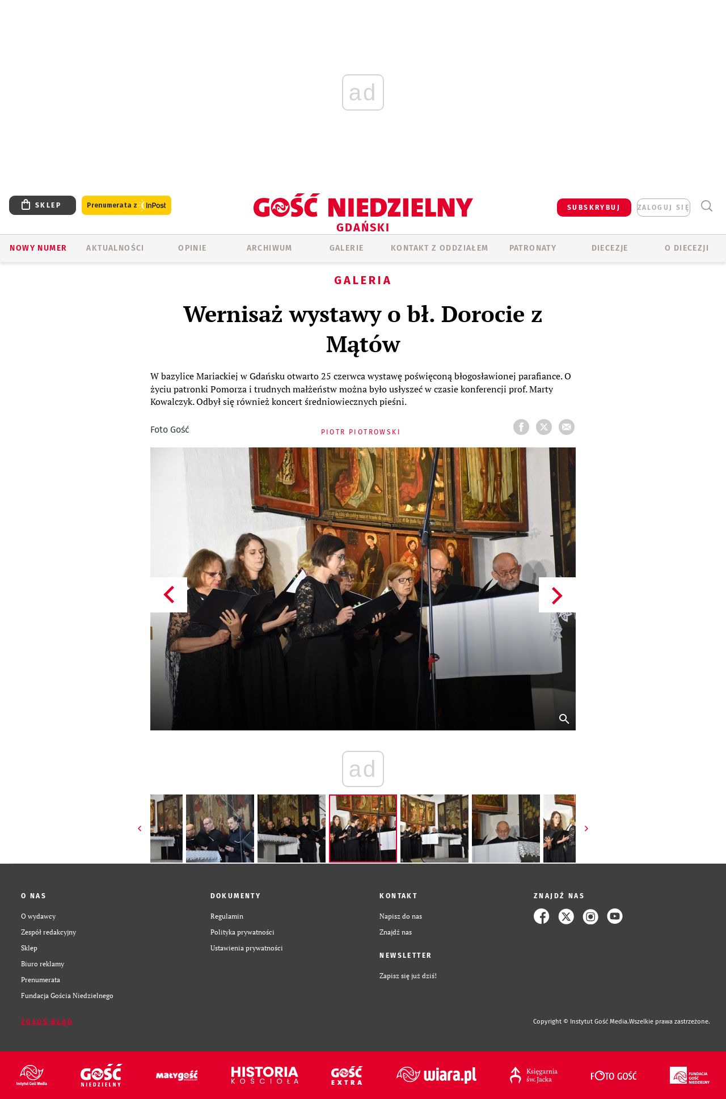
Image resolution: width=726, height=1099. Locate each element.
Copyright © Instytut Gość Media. (581, 1021)
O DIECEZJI (687, 248)
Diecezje (610, 248)
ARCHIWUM (270, 248)
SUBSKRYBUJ (594, 208)
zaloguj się (664, 208)
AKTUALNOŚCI (115, 248)
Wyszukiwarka (706, 206)
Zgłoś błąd (47, 1022)
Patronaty (533, 248)
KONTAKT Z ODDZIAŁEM (440, 248)
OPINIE (192, 248)
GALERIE (347, 248)
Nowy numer (38, 248)
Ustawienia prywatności (246, 948)
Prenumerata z (126, 205)
